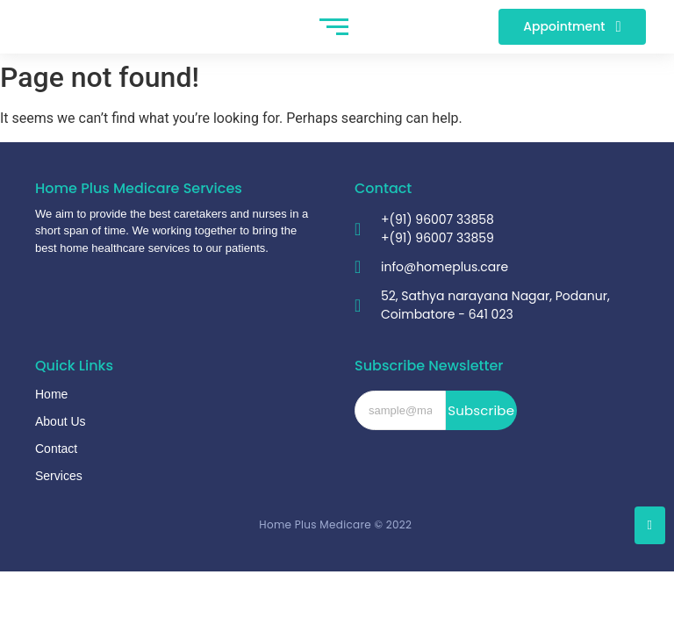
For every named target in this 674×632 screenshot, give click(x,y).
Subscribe (481, 410)
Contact (56, 449)
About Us (60, 421)
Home (51, 394)
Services (58, 476)
